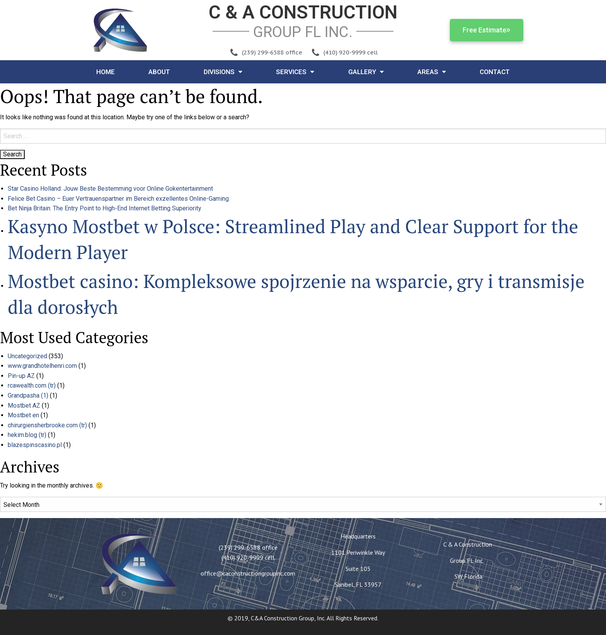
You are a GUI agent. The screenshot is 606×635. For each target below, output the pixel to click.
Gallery (366, 71)
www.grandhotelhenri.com (42, 365)
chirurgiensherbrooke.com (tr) (47, 425)
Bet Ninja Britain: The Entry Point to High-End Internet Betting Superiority (104, 208)
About (159, 72)
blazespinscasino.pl (35, 445)
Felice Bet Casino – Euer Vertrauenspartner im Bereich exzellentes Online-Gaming (118, 198)
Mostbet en (23, 415)
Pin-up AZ (21, 375)
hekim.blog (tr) (27, 435)
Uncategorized (27, 356)
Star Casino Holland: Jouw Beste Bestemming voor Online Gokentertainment (110, 188)
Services (295, 71)
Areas (431, 71)
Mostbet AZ (24, 405)
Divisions (223, 71)
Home (105, 72)
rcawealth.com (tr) (32, 385)
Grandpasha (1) (28, 395)
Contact (495, 72)
